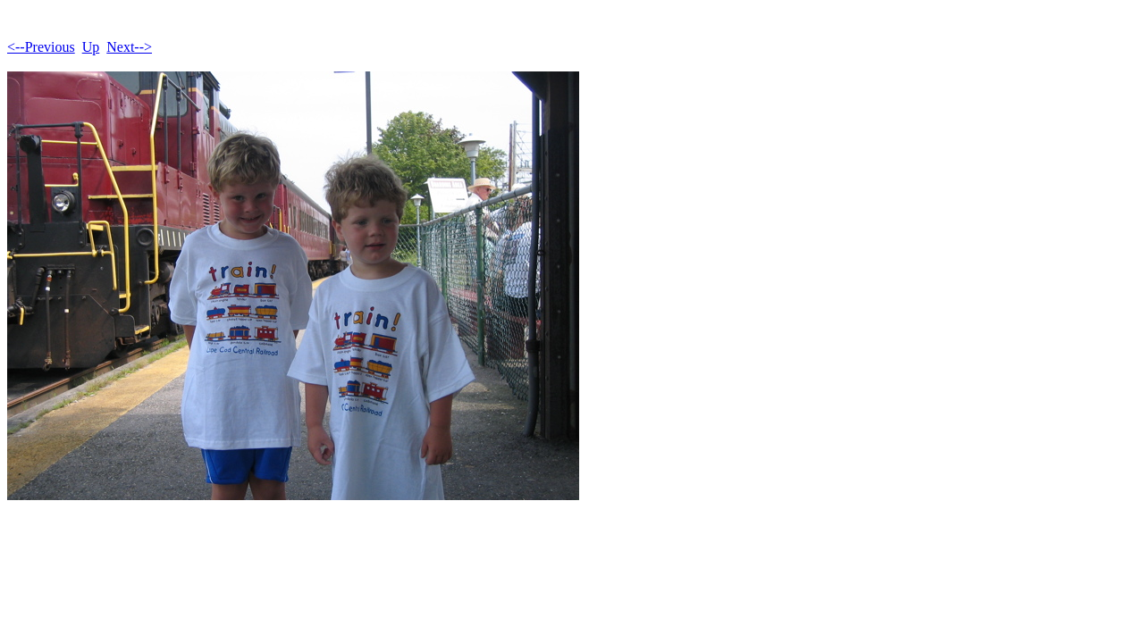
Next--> (129, 46)
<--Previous (41, 46)
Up (91, 46)
